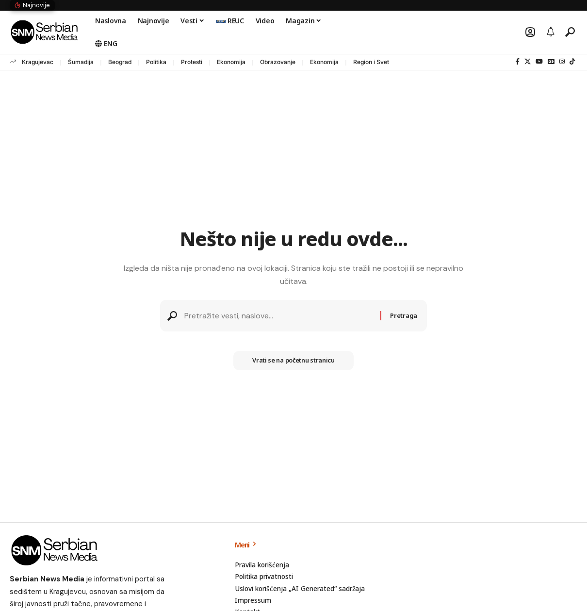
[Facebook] (517, 61)
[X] (527, 61)
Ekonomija (231, 62)
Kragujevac (37, 62)
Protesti (191, 62)
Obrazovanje (277, 62)
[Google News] (551, 61)
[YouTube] (539, 61)
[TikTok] (572, 61)
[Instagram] (562, 61)
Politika (156, 62)
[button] (530, 32)
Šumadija (81, 62)
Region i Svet (371, 62)
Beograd (119, 62)
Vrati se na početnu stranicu (293, 361)
